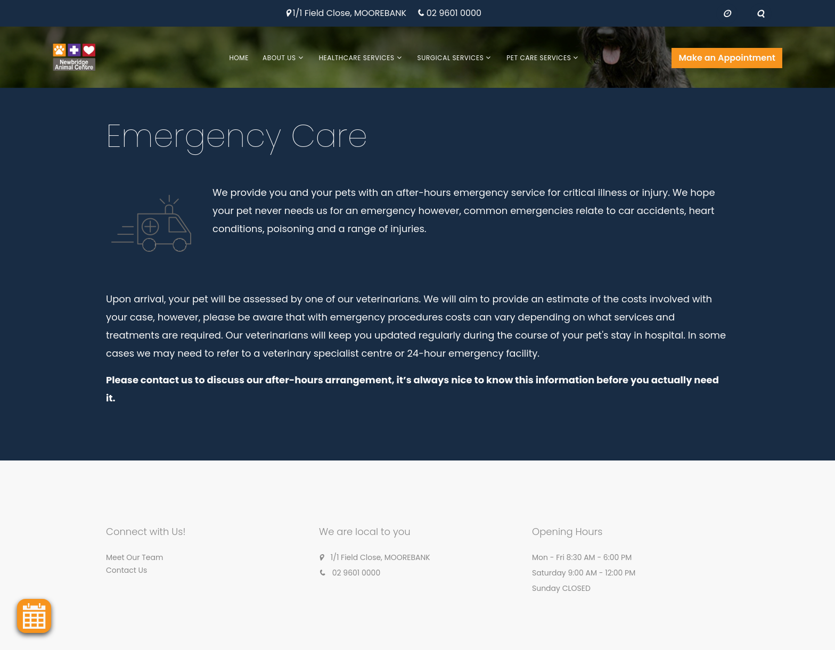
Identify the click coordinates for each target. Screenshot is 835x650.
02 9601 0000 (454, 13)
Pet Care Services (538, 58)
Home (239, 58)
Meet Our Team (134, 557)
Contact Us (126, 570)
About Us (279, 58)
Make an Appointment (726, 58)
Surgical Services (451, 58)
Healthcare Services (357, 58)
